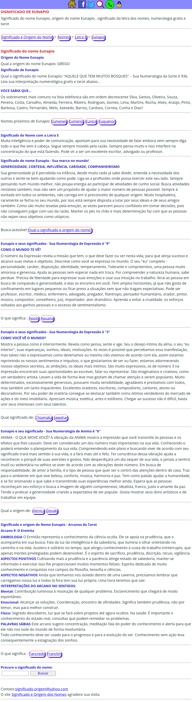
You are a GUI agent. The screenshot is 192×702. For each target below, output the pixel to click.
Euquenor (107, 121)
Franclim (54, 653)
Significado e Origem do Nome (27, 37)
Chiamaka (43, 417)
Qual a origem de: (16, 510)
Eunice (91, 121)
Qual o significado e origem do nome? (60, 229)
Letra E (81, 37)
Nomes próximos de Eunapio (25, 121)
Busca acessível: (14, 229)
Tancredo (37, 653)
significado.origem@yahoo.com (41, 688)
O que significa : (14, 318)
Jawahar (61, 417)
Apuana (47, 318)
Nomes (64, 37)
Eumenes (59, 121)
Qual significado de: (17, 417)
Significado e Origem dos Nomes (38, 694)
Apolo (34, 318)
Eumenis (76, 121)
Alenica (38, 510)
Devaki (52, 510)
